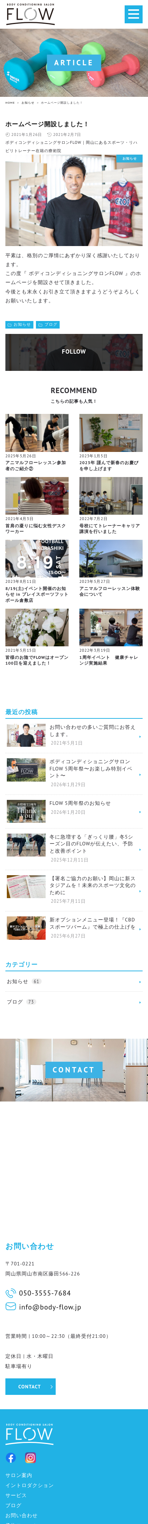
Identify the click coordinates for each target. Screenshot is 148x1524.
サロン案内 (18, 1475)
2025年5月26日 (20, 455)
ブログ (51, 324)
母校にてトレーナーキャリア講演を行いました (109, 528)
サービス (16, 1495)
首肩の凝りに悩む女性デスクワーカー (35, 528)
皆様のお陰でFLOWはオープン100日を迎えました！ (37, 660)
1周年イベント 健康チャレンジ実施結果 (108, 660)
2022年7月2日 (93, 518)
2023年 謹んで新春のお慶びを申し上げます (109, 465)
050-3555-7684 (45, 1292)
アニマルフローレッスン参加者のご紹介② (35, 465)
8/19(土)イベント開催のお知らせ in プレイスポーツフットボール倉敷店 (37, 594)
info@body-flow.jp (50, 1306)
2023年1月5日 (93, 455)
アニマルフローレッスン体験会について (109, 591)
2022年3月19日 (94, 650)
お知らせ (22, 324)
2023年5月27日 (94, 581)
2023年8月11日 (20, 581)
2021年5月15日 (20, 650)
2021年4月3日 (19, 518)
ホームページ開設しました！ (47, 124)
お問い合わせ (21, 1515)
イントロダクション (29, 1485)
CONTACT (29, 1386)
